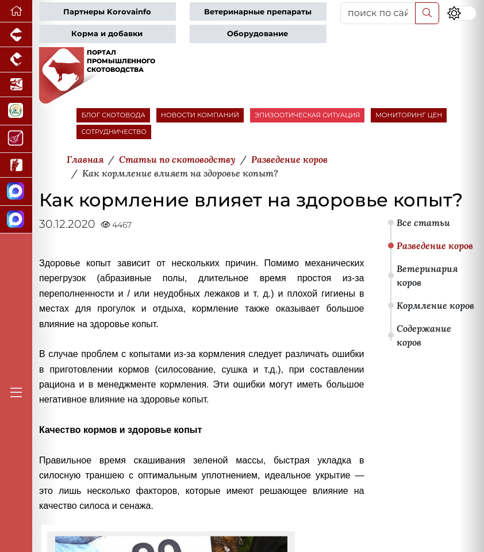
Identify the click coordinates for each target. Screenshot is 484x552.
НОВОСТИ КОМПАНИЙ (200, 115)
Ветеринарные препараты (258, 11)
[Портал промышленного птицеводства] (16, 59)
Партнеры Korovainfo (107, 11)
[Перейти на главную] (16, 11)
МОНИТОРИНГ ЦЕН (408, 115)
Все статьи (423, 222)
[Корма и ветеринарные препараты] (16, 111)
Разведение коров (435, 245)
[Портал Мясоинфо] (16, 139)
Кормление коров (435, 305)
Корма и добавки (107, 33)
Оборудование (257, 33)
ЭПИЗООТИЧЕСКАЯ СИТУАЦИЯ (307, 115)
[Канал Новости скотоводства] (16, 191)
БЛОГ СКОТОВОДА (113, 115)
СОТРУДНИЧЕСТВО (114, 132)
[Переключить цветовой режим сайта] (462, 13)
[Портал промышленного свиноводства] (16, 34)
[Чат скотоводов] (16, 219)
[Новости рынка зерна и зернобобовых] (16, 165)
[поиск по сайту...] (378, 13)
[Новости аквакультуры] (16, 84)
